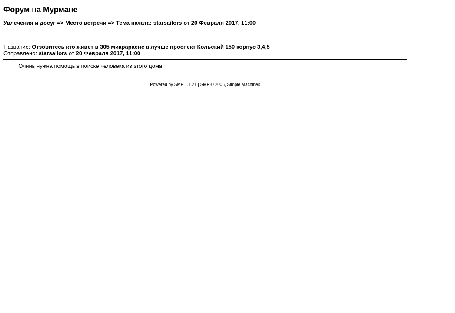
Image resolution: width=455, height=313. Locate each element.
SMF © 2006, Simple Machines (230, 84)
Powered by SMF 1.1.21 (173, 84)
